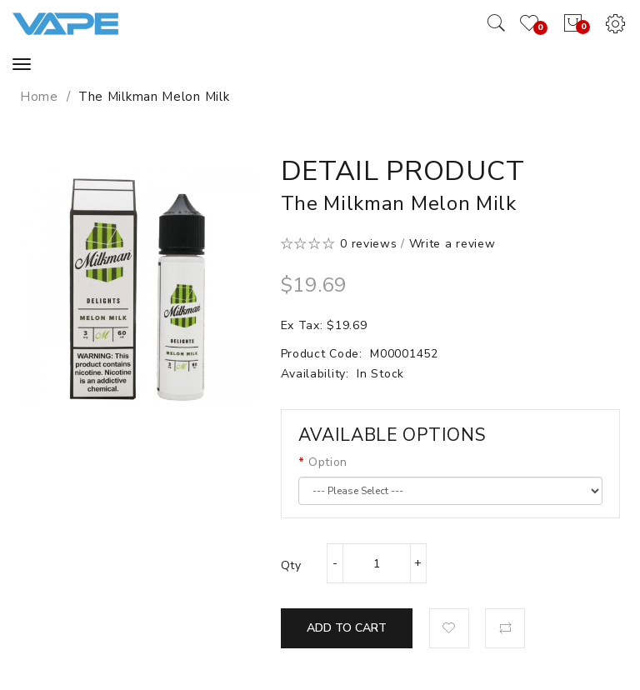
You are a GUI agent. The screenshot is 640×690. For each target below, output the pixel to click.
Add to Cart (347, 628)
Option (328, 462)
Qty (291, 565)
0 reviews (368, 244)
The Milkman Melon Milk (153, 96)
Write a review (452, 244)
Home (39, 96)
